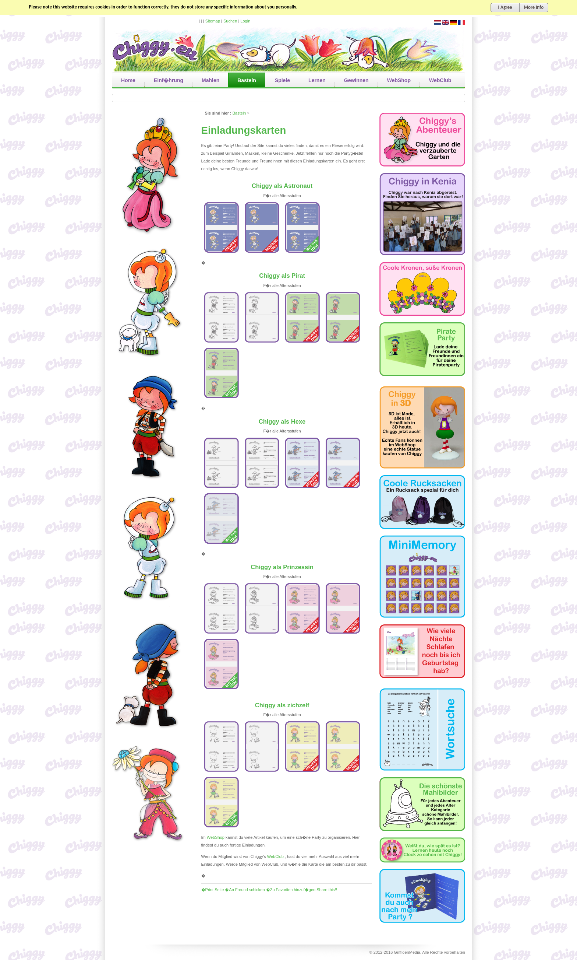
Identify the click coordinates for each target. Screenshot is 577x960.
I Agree (505, 7)
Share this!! (326, 889)
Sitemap (212, 21)
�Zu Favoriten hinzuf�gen (291, 889)
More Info (534, 7)
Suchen (230, 21)
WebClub (275, 856)
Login (245, 21)
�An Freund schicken (245, 889)
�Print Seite (212, 889)
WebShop (215, 837)
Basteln (239, 113)
